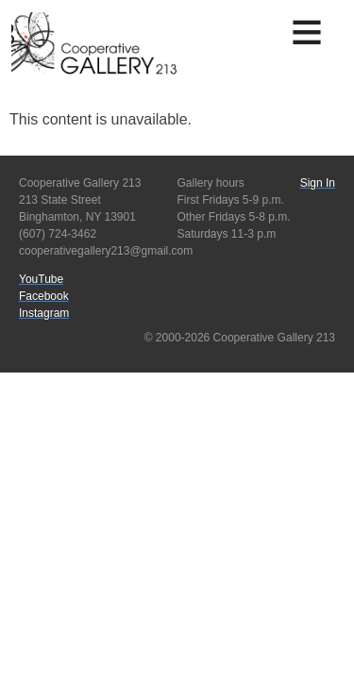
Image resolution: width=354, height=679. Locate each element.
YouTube (41, 279)
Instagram (44, 313)
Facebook (44, 296)
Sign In (317, 183)
